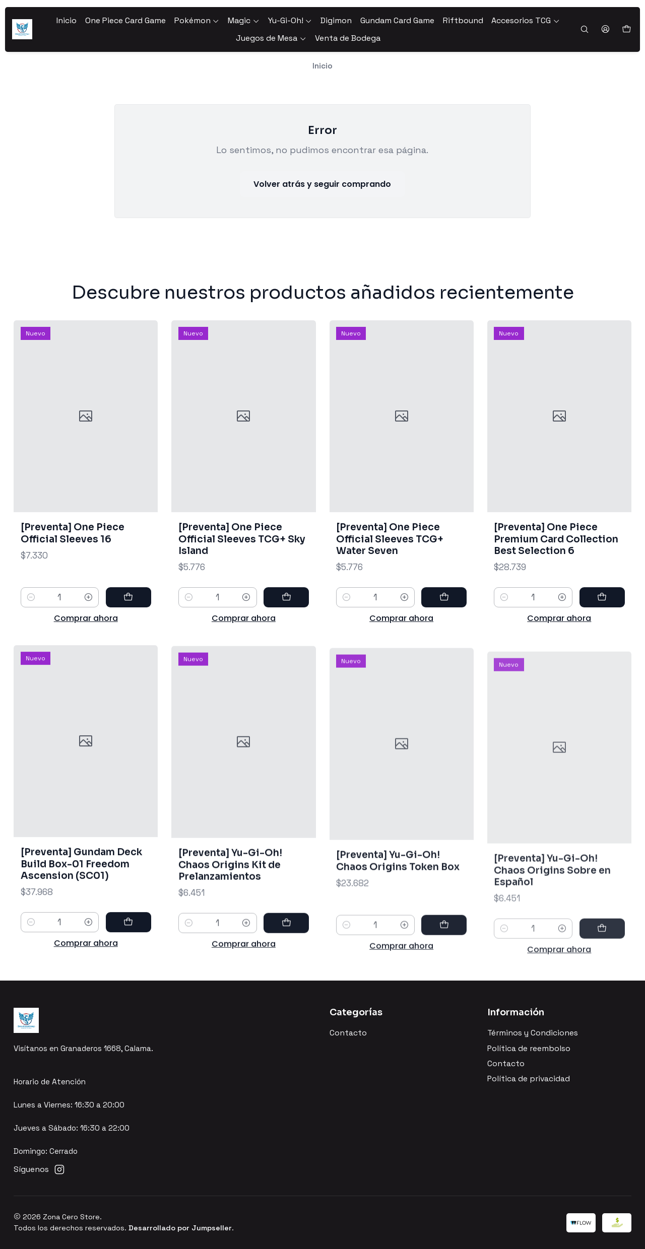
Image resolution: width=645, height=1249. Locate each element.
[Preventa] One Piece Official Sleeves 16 (72, 543)
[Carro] (626, 29)
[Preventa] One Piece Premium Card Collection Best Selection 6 (556, 582)
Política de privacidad (528, 1079)
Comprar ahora (86, 628)
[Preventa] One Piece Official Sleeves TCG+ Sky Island (241, 557)
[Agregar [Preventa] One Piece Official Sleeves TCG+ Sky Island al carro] (286, 615)
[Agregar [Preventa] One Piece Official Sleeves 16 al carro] (128, 607)
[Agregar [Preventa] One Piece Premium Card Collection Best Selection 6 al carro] (602, 641)
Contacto (348, 1033)
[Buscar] (584, 30)
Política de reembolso (528, 1049)
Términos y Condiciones (532, 1033)
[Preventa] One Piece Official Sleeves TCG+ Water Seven (389, 568)
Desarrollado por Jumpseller (180, 1227)
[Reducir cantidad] (31, 607)
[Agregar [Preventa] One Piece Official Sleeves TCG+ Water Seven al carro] (444, 627)
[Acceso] (605, 30)
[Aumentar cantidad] (88, 607)
